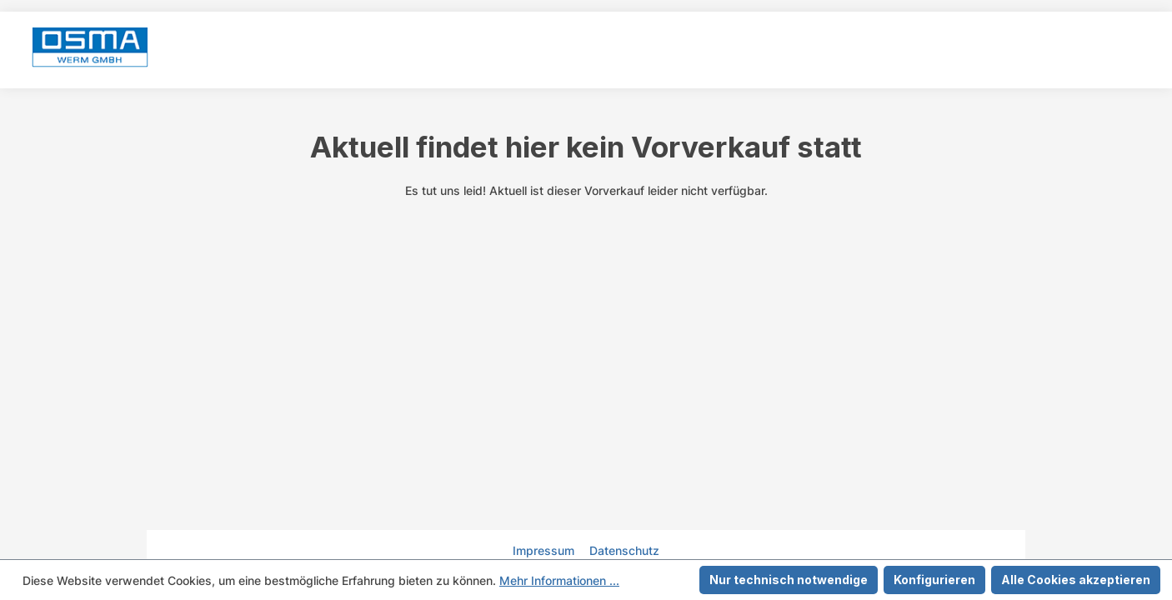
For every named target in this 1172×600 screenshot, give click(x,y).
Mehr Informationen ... (559, 580)
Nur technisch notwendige (788, 579)
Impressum (545, 550)
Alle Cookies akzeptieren (1075, 579)
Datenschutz (624, 550)
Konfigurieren (934, 579)
